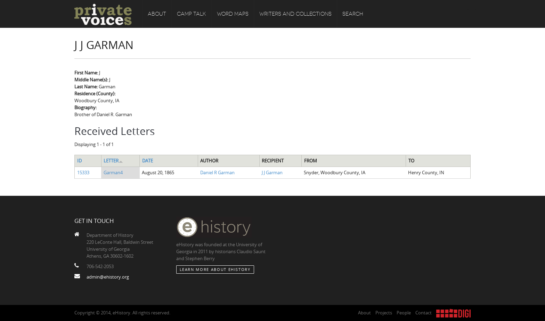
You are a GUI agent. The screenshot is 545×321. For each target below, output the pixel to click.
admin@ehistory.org (108, 277)
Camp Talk (191, 14)
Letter (113, 161)
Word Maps (233, 14)
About (157, 14)
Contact (423, 313)
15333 (83, 172)
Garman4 (113, 172)
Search (352, 14)
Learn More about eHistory (215, 269)
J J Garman (272, 172)
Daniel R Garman (217, 172)
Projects (383, 313)
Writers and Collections (295, 14)
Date (147, 161)
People (404, 313)
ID (79, 161)
